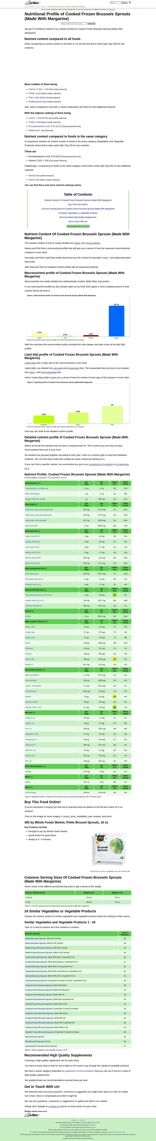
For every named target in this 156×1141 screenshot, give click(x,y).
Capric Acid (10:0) (32, 536)
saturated (58, 368)
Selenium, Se (30, 750)
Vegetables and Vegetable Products (52, 478)
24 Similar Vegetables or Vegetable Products (77, 213)
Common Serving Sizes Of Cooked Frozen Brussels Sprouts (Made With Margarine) (78, 209)
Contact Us (53, 1106)
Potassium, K (30, 745)
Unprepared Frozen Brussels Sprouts (41, 1046)
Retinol (31, 175)
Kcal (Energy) (30, 792)
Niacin (27, 643)
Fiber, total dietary (37, 97)
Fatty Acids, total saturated (35, 520)
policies (98, 1122)
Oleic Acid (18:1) (31, 574)
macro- (77, 243)
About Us (82, 1120)
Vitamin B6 (33, 179)
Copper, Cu (29, 723)
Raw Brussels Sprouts (34, 1037)
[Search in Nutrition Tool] (74, 23)
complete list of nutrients (101, 464)
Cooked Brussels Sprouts (36, 957)
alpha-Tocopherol (32, 675)
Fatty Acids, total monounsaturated (39, 510)
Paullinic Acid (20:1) (33, 585)
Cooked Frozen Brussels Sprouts (39, 1013)
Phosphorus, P (31, 740)
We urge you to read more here (117, 1132)
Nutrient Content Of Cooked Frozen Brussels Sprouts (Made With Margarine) (78, 200)
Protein (28, 616)
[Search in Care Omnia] (116, 3)
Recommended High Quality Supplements (78, 217)
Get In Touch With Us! (78, 221)
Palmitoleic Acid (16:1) (34, 579)
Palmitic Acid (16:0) (32, 558)
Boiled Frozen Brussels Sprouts (38, 948)
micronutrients (93, 243)
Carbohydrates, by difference (36, 488)
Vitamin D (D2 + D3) (38, 89)
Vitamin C (29, 665)
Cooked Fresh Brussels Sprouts (38, 985)
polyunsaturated (49, 372)
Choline (28, 772)
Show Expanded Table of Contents (78, 226)
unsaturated (73, 368)
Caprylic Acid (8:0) (32, 542)
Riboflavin (29, 648)
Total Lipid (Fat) (31, 526)
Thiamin (28, 654)
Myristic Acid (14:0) (32, 552)
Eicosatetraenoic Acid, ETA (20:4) (45, 126)
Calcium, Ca (30, 718)
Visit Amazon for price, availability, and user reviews (108, 871)
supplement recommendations (79, 1071)
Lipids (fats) (30, 363)
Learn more (111, 9)
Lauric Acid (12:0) (32, 547)
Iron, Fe (28, 729)
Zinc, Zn (28, 761)
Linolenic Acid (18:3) (33, 606)
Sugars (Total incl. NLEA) (35, 499)
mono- (32, 372)
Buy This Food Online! (78, 204)
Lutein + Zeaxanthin (38, 118)
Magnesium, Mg (36, 130)
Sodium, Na (30, 756)
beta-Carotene (31, 680)
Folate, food (34, 93)
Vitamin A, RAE (31, 702)
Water (27, 782)
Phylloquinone (35, 101)
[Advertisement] (78, 66)
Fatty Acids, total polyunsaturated (38, 515)
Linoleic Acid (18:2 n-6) (34, 600)
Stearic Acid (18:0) (32, 563)
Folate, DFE (30, 627)
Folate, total (34, 122)
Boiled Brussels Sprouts (35, 939)
